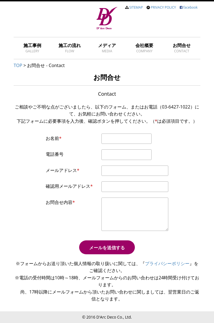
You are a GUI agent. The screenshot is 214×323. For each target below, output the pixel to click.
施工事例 (32, 47)
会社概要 (144, 47)
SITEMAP (136, 7)
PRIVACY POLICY (163, 7)
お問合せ (182, 47)
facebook (190, 7)
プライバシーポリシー (167, 263)
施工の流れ (70, 47)
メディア (107, 47)
